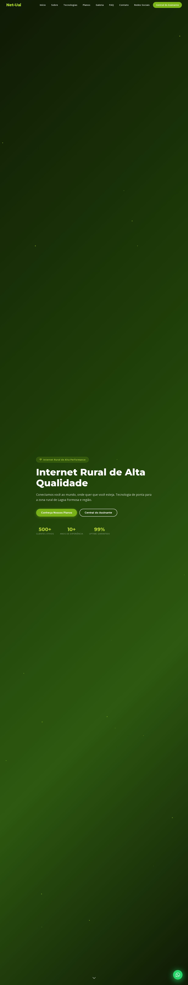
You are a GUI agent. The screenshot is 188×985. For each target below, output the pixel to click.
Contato (124, 4)
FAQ (111, 4)
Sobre (54, 4)
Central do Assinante (167, 5)
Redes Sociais (142, 4)
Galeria (100, 4)
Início (43, 4)
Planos (86, 4)
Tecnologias (70, 4)
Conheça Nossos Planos (56, 514)
